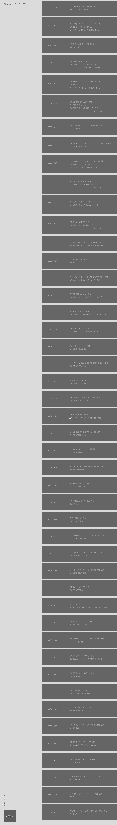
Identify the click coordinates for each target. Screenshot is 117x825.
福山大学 (81, 6)
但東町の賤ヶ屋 (75, 128)
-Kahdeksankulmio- (98, 208)
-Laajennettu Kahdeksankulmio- (94, 67)
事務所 (71, 262)
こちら (89, 164)
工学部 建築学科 (91, 6)
